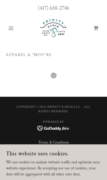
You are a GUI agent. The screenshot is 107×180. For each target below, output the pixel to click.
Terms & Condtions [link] (53, 142)
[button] (13, 28)
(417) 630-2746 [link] (53, 8)
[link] (53, 28)
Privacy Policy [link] (53, 149)
